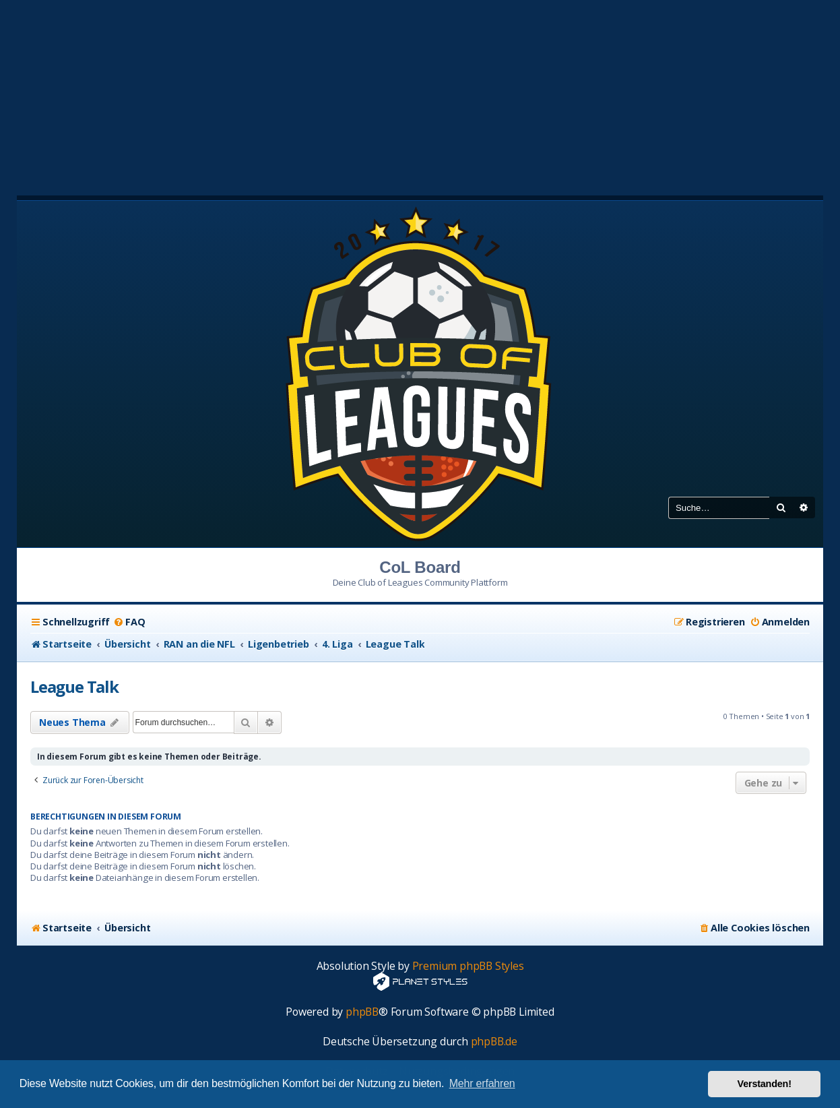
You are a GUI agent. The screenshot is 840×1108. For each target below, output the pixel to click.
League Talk (74, 686)
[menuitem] (129, 622)
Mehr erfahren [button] (482, 1083)
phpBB (362, 1012)
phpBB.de (494, 1042)
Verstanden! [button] (764, 1083)
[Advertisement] (420, 94)
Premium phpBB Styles (468, 966)
